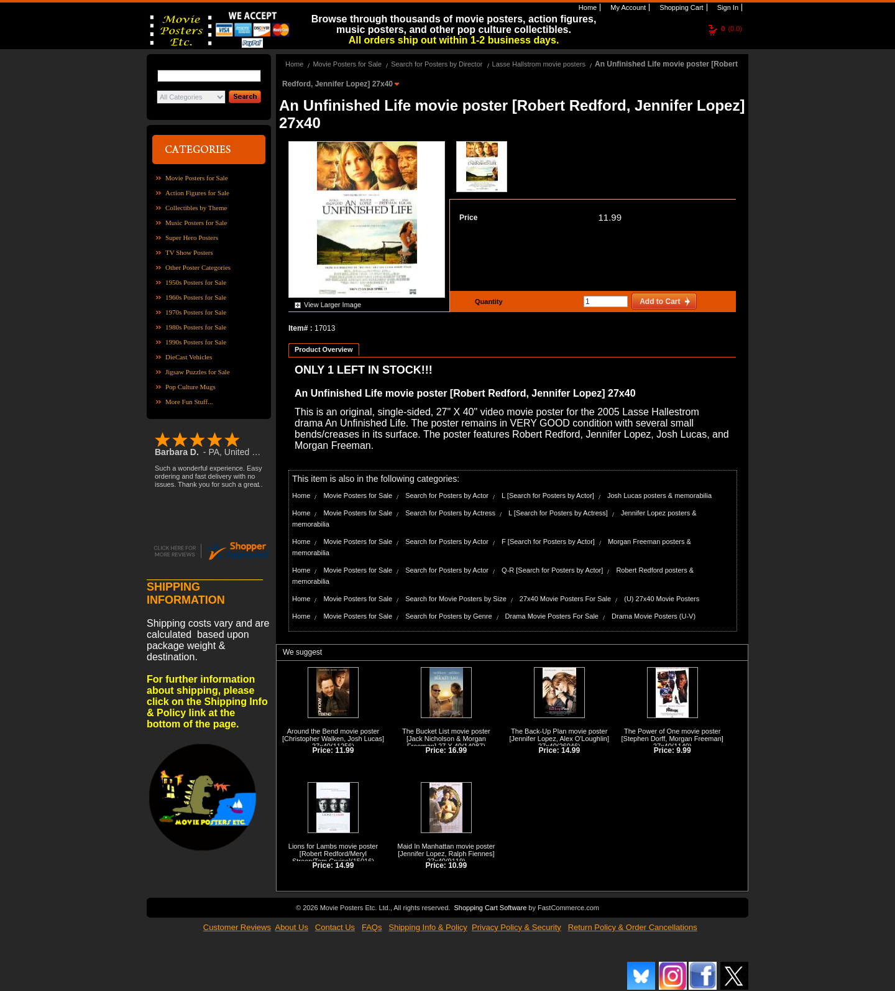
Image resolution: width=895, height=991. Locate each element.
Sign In (726, 7)
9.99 (683, 750)
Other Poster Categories (198, 267)
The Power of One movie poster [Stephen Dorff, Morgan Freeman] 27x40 (672, 738)
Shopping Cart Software (490, 907)
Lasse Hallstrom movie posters (538, 64)
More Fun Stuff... (189, 401)
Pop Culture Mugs (190, 386)
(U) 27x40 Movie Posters (661, 598)
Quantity (487, 301)
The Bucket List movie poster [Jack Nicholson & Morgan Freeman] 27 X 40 (446, 738)
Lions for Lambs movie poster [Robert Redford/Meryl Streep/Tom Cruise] (333, 853)
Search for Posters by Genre (448, 616)
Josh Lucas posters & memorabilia (659, 495)
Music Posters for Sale (196, 222)
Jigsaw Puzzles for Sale (197, 372)
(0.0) (731, 28)
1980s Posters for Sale (195, 327)
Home (587, 7)
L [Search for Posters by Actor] (548, 495)
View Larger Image (332, 304)
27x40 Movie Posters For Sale (565, 598)
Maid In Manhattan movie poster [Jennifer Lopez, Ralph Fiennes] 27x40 (446, 853)
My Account (627, 7)
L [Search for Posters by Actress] (558, 513)
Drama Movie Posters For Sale (552, 616)
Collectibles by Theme (196, 207)
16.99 (457, 750)
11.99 (610, 217)
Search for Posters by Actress (450, 513)
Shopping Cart (680, 7)
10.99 (457, 865)
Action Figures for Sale (197, 192)
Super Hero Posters (191, 237)
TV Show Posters (189, 252)
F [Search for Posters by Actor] (548, 541)
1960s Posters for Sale (195, 297)
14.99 (570, 750)
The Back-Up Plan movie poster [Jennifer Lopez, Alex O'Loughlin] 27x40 (559, 738)
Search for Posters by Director (436, 64)
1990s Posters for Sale (195, 342)
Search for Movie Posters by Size (456, 598)
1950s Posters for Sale (195, 282)
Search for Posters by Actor (447, 495)
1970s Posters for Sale (195, 312)
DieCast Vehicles (188, 357)
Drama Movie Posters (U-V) (653, 616)
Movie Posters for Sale (196, 178)
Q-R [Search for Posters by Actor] (552, 570)
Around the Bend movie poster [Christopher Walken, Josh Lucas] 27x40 (333, 738)
